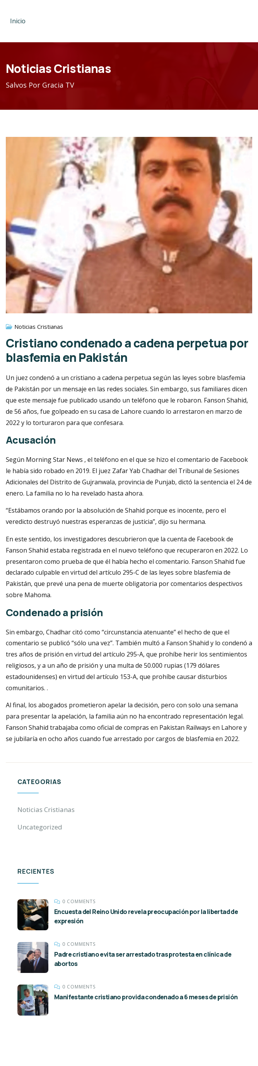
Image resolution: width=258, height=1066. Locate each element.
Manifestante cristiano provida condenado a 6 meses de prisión (145, 997)
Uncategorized (39, 826)
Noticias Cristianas (38, 326)
